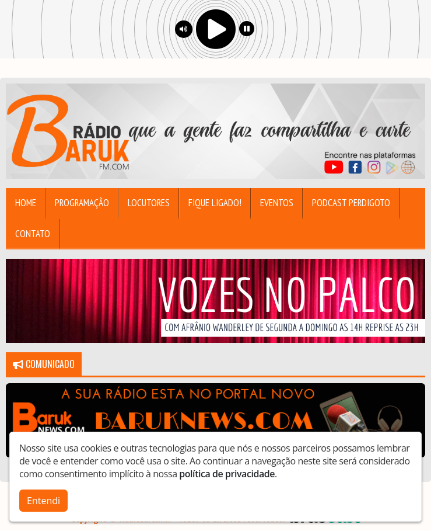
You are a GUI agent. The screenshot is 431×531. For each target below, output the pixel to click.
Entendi (43, 500)
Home (25, 202)
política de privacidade (227, 473)
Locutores (149, 202)
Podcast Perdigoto (351, 202)
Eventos (276, 202)
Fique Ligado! (214, 202)
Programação (82, 202)
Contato (32, 233)
